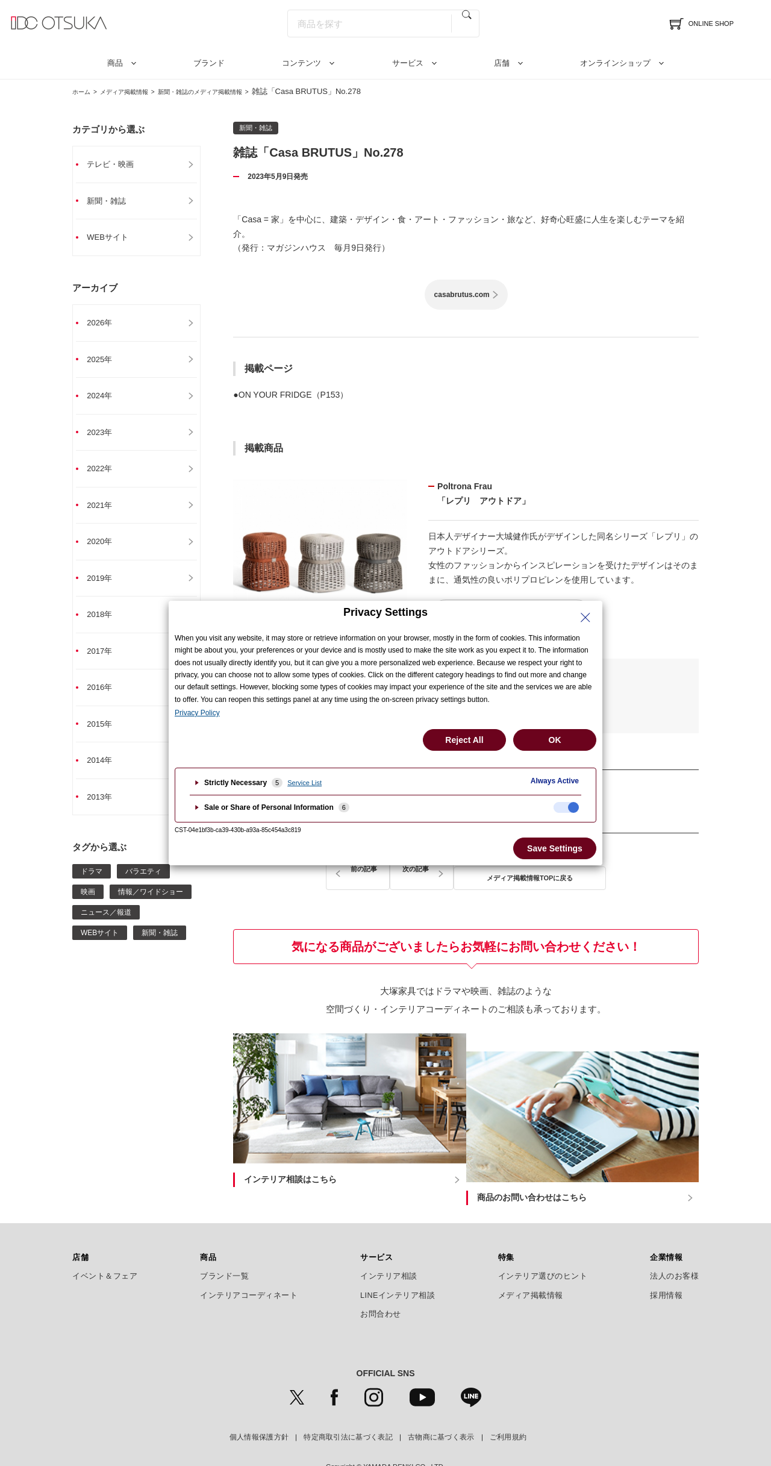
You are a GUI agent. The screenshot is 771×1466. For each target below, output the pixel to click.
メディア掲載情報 (138, 91)
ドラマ (91, 886)
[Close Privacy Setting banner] (585, 617)
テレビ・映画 (117, 164)
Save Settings (554, 848)
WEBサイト (114, 239)
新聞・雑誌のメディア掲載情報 (234, 91)
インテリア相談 (388, 1244)
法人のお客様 (674, 1244)
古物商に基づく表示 (441, 1406)
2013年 (105, 811)
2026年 (105, 326)
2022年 (105, 475)
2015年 (105, 737)
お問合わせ (380, 1282)
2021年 (105, 513)
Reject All (464, 740)
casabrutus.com (462, 294)
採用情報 (666, 1263)
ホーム (84, 91)
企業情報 (666, 1225)
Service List (304, 782)
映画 (88, 907)
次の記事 (590, 869)
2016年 (105, 699)
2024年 (105, 401)
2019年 (105, 587)
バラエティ (143, 886)
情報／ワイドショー (150, 907)
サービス (407, 62)
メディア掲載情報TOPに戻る (466, 869)
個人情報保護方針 (259, 1406)
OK (555, 740)
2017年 (105, 662)
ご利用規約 (508, 1406)
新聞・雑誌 (113, 202)
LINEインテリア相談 (397, 1263)
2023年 (105, 438)
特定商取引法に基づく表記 (348, 1406)
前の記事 (341, 869)
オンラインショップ (615, 62)
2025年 (105, 363)
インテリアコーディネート (249, 1263)
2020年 (105, 550)
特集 (506, 1225)
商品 (115, 62)
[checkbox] (566, 807)
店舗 (502, 62)
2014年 (105, 774)
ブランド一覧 (224, 1244)
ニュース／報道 (106, 927)
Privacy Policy (197, 713)
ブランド (209, 62)
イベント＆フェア (104, 1244)
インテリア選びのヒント (543, 1244)
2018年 (105, 625)
